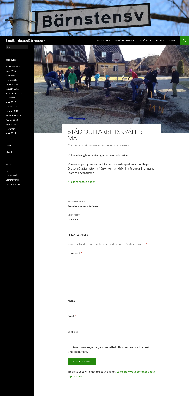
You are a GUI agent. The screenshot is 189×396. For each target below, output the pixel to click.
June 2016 (11, 71)
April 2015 (11, 102)
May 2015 (10, 97)
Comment (75, 253)
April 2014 (11, 133)
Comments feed (13, 179)
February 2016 (13, 84)
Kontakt (173, 40)
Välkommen (103, 40)
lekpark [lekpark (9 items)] (9, 152)
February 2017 (13, 66)
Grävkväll (111, 217)
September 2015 (14, 93)
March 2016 (12, 79)
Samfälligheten (123, 40)
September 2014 (14, 115)
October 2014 (12, 111)
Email (72, 316)
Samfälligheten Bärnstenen (25, 40)
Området (144, 40)
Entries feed (11, 175)
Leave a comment (120, 145)
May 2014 (10, 128)
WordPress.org (13, 184)
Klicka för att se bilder (81, 181)
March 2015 (12, 106)
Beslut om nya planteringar (111, 203)
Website (73, 331)
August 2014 (12, 119)
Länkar (160, 40)
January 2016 (12, 88)
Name (72, 300)
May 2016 (10, 75)
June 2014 (11, 124)
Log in (8, 171)
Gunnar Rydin (96, 145)
